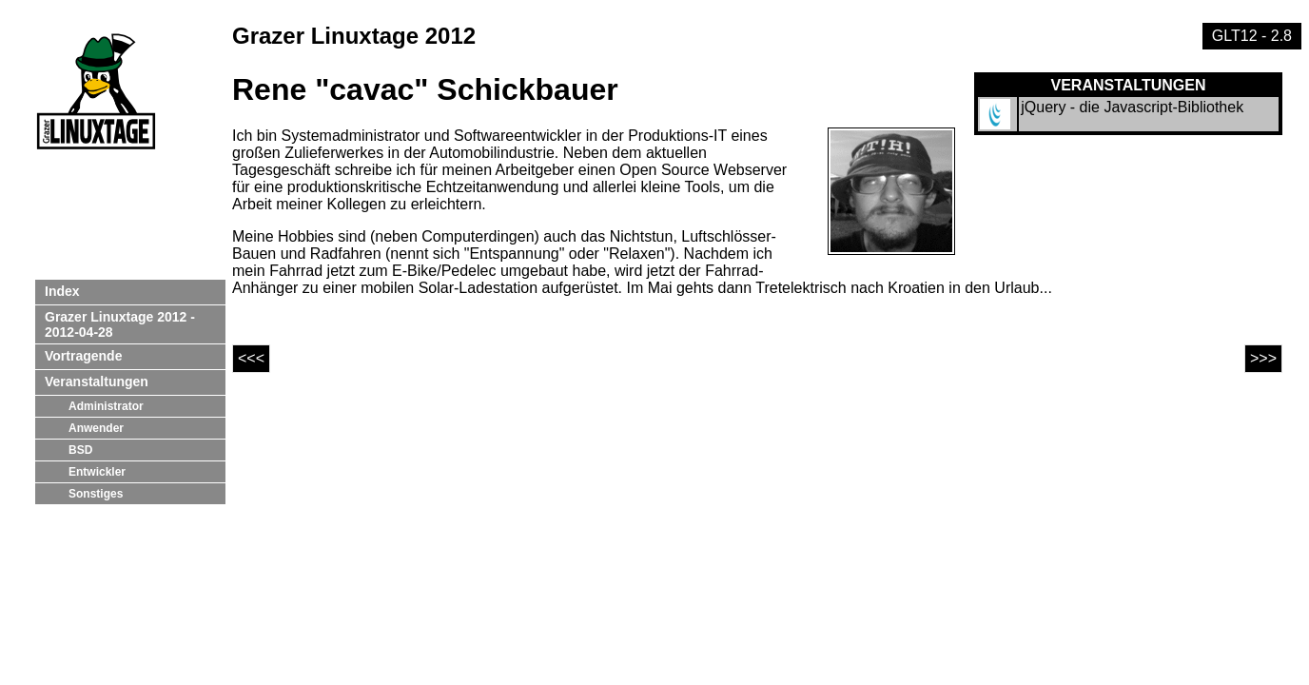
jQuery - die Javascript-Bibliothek (1132, 107)
